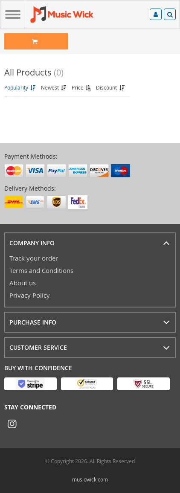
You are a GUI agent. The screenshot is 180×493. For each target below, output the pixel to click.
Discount (110, 87)
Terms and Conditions (41, 270)
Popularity (20, 87)
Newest (54, 87)
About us (22, 282)
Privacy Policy (29, 295)
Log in (156, 14)
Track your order (33, 258)
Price (82, 87)
